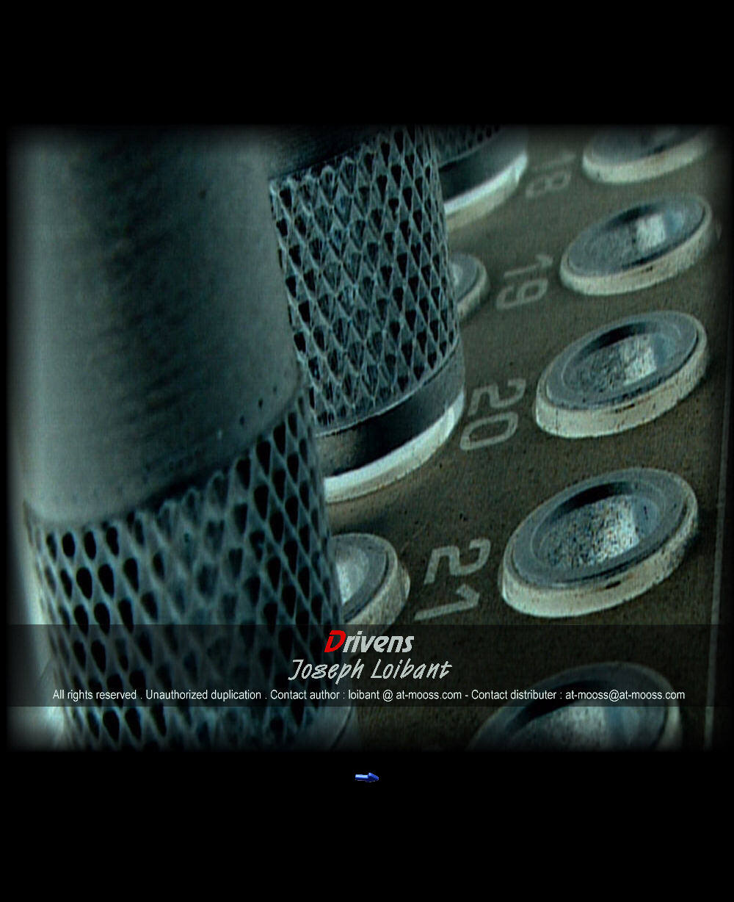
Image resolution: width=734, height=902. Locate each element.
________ (331, 785)
